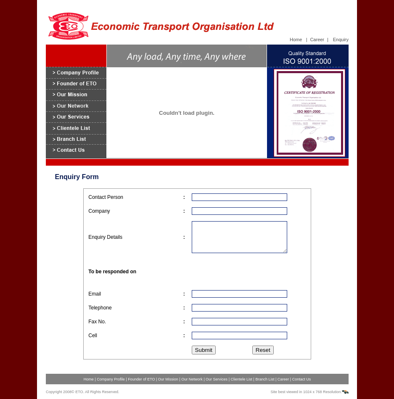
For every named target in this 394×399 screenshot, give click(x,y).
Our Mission (169, 379)
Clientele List (241, 379)
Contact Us (301, 379)
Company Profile (111, 379)
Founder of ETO (142, 379)
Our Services (217, 379)
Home (296, 39)
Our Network (192, 379)
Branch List (265, 379)
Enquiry (341, 39)
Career (317, 39)
